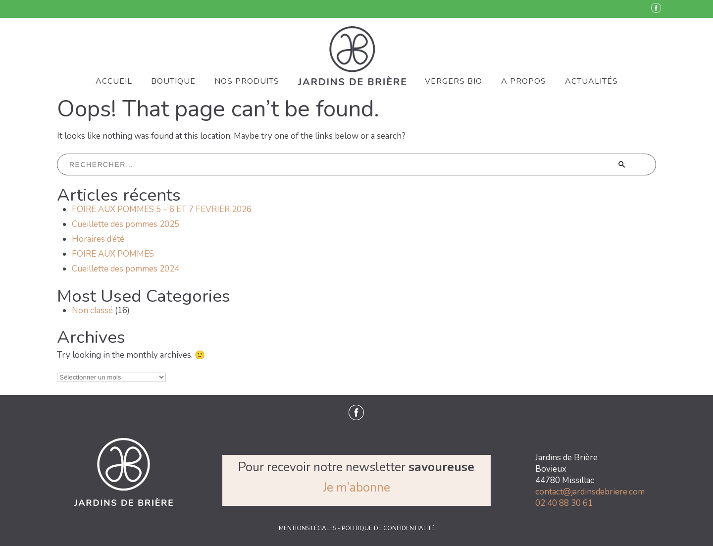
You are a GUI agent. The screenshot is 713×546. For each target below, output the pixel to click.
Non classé (92, 310)
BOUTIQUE (173, 81)
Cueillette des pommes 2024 (125, 268)
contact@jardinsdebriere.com (590, 491)
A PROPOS (523, 81)
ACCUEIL (114, 81)
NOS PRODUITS (246, 81)
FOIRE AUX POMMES (113, 254)
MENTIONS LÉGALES (308, 528)
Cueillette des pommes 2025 (125, 224)
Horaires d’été (98, 239)
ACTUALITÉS (591, 81)
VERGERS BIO (453, 81)
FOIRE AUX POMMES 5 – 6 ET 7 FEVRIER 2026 (162, 209)
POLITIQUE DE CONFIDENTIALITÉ (388, 528)
